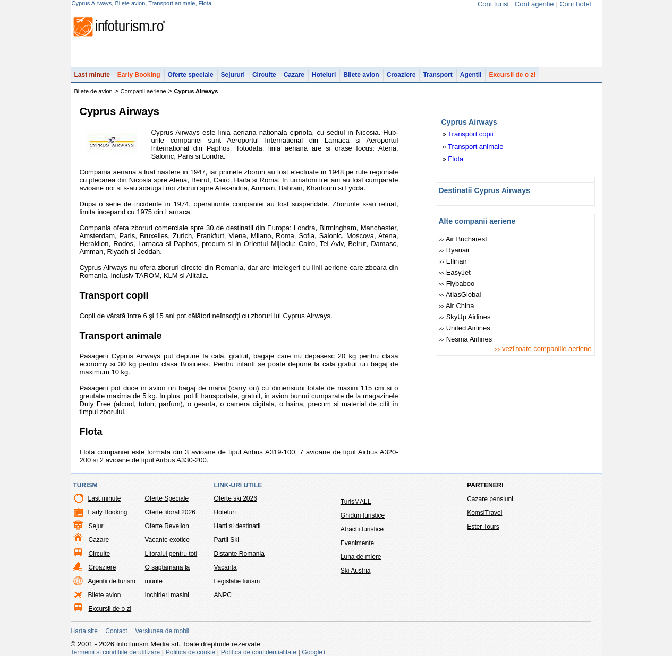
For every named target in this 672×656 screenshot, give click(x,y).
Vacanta (225, 567)
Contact (116, 631)
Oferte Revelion (167, 526)
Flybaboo (457, 283)
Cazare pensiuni (490, 499)
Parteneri (485, 485)
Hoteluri (324, 74)
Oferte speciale (191, 74)
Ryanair (454, 250)
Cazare (294, 74)
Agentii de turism (111, 581)
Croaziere (401, 74)
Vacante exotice (167, 540)
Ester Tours (483, 526)
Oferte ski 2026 (235, 498)
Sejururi (233, 74)
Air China (456, 306)
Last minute (92, 74)
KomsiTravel (484, 513)
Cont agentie (534, 4)
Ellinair (453, 261)
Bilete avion (361, 74)
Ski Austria (356, 570)
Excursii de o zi (512, 74)
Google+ (314, 652)
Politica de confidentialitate (259, 652)
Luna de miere (361, 557)
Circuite (264, 74)
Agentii (471, 74)
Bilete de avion (93, 91)
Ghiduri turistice (363, 515)
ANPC (223, 595)
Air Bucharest (463, 239)
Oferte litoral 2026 (170, 512)
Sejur (96, 526)
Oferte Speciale (167, 498)
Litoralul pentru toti (171, 553)
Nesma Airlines (465, 339)
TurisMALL (356, 501)
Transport (437, 74)
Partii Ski (226, 540)
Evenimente (357, 543)
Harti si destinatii (237, 526)
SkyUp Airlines (465, 317)
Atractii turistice (362, 529)
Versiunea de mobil (162, 631)
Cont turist (493, 4)
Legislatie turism (237, 581)
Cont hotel (575, 4)
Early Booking (138, 74)
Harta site (84, 631)
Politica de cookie (190, 652)
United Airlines (464, 328)
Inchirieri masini (167, 595)
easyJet (455, 272)
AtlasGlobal (460, 295)
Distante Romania (239, 553)
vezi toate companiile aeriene (543, 349)
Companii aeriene (143, 91)
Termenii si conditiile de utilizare (115, 652)
